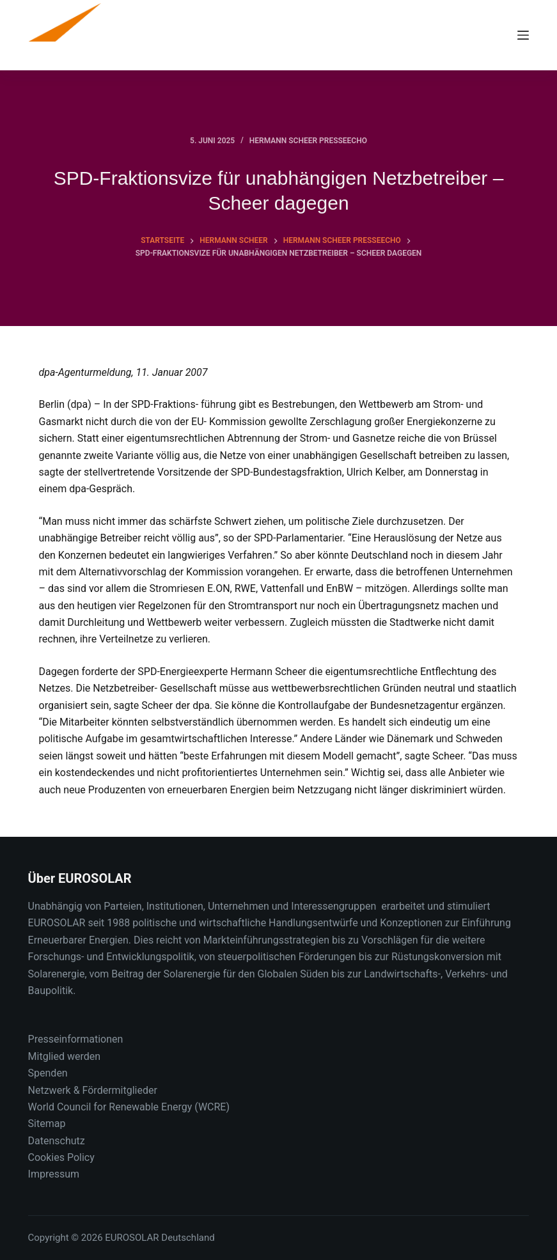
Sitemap (47, 1123)
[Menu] (523, 35)
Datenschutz (56, 1141)
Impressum (54, 1174)
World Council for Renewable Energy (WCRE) (129, 1107)
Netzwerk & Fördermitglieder (92, 1090)
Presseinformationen (75, 1039)
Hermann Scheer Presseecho (308, 140)
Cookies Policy (61, 1157)
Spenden (48, 1073)
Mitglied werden (64, 1056)
